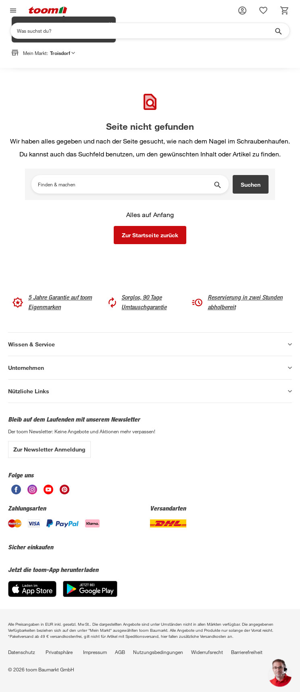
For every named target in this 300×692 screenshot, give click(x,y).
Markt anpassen (84, 74)
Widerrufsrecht (207, 652)
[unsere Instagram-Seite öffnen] (32, 492)
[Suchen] (145, 30)
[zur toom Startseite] (48, 10)
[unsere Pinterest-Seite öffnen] (64, 492)
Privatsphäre (59, 652)
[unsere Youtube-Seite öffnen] (48, 492)
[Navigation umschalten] (12, 11)
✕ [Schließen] (110, 69)
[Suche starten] (278, 30)
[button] (242, 10)
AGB (120, 652)
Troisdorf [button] (62, 53)
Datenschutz (21, 652)
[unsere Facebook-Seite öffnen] (16, 492)
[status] (263, 10)
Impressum (95, 652)
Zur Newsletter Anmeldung (49, 449)
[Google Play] (90, 594)
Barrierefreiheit (246, 652)
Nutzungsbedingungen (158, 652)
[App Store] (32, 594)
